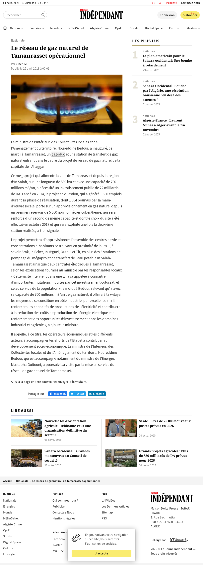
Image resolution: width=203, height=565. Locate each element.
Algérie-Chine (99, 28)
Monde (7, 512)
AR (161, 3)
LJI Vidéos (108, 500)
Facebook (58, 539)
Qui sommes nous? (65, 500)
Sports (134, 28)
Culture (174, 28)
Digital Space (154, 28)
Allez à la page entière (26, 382)
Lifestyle (9, 554)
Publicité (171, 3)
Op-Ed (119, 28)
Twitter (57, 545)
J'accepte (101, 553)
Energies (9, 506)
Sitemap (107, 512)
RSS (104, 518)
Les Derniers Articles (115, 506)
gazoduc (58, 154)
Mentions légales (63, 518)
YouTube (58, 551)
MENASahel (76, 28)
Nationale (16, 28)
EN (153, 3)
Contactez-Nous (190, 3)
